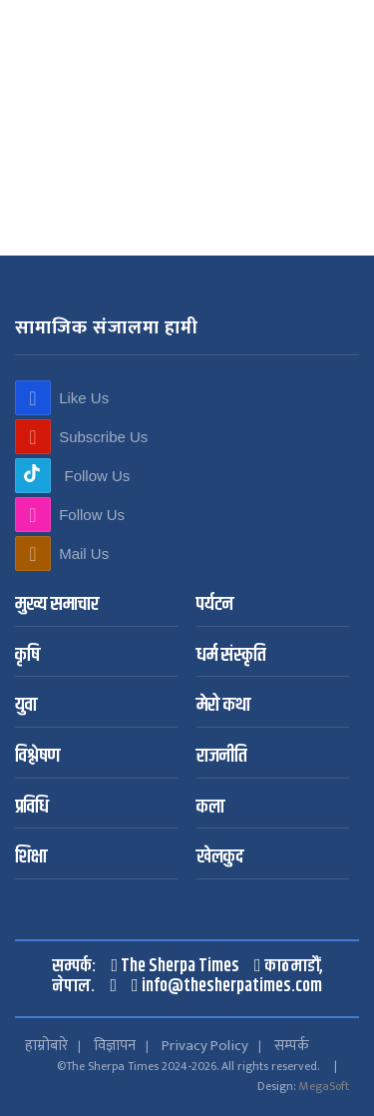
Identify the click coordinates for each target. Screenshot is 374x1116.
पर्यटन (214, 605)
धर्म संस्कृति (230, 656)
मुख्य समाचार (57, 605)
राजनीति (221, 757)
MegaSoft (324, 1086)
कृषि (27, 656)
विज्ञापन (115, 1045)
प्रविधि (32, 808)
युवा (26, 706)
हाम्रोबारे (46, 1045)
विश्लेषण (37, 757)
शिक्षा (31, 857)
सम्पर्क (291, 1045)
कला (210, 808)
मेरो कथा (223, 706)
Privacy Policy (205, 1045)
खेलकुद (219, 857)
